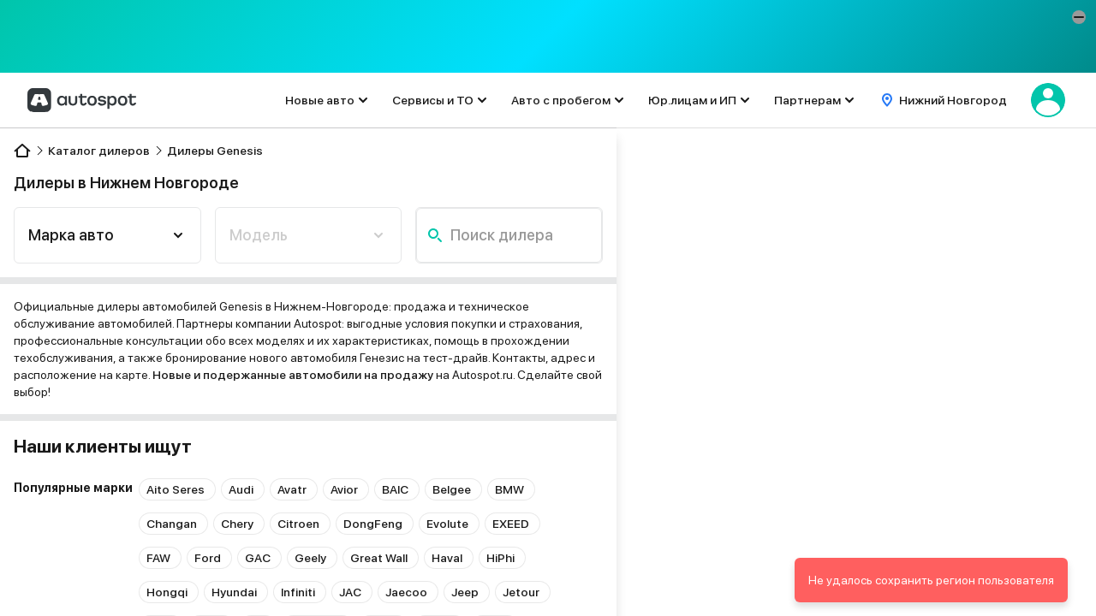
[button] (1079, 17)
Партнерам (807, 100)
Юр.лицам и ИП (692, 100)
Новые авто (319, 100)
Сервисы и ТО (433, 100)
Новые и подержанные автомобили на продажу (292, 375)
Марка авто (71, 235)
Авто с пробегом (561, 100)
